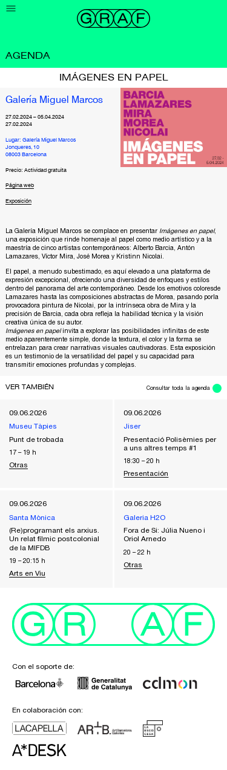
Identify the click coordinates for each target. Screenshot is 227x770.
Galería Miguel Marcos (54, 100)
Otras (18, 465)
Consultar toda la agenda (178, 388)
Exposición (18, 201)
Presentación (145, 473)
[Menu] (11, 9)
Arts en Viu (27, 573)
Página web (19, 185)
